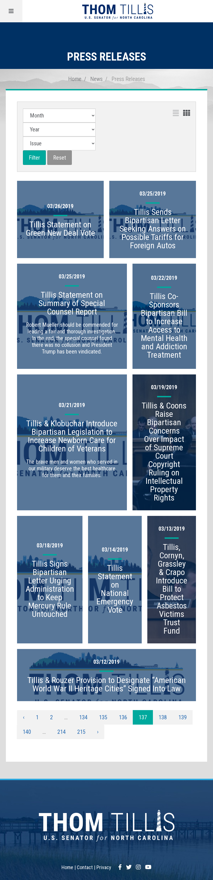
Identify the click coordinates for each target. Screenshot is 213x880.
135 (103, 717)
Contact (85, 867)
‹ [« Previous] (23, 717)
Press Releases (128, 79)
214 (61, 731)
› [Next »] (97, 731)
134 (83, 717)
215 (81, 731)
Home (74, 79)
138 (162, 717)
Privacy (103, 867)
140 (27, 731)
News (96, 79)
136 (123, 717)
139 (182, 717)
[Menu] (11, 11)
